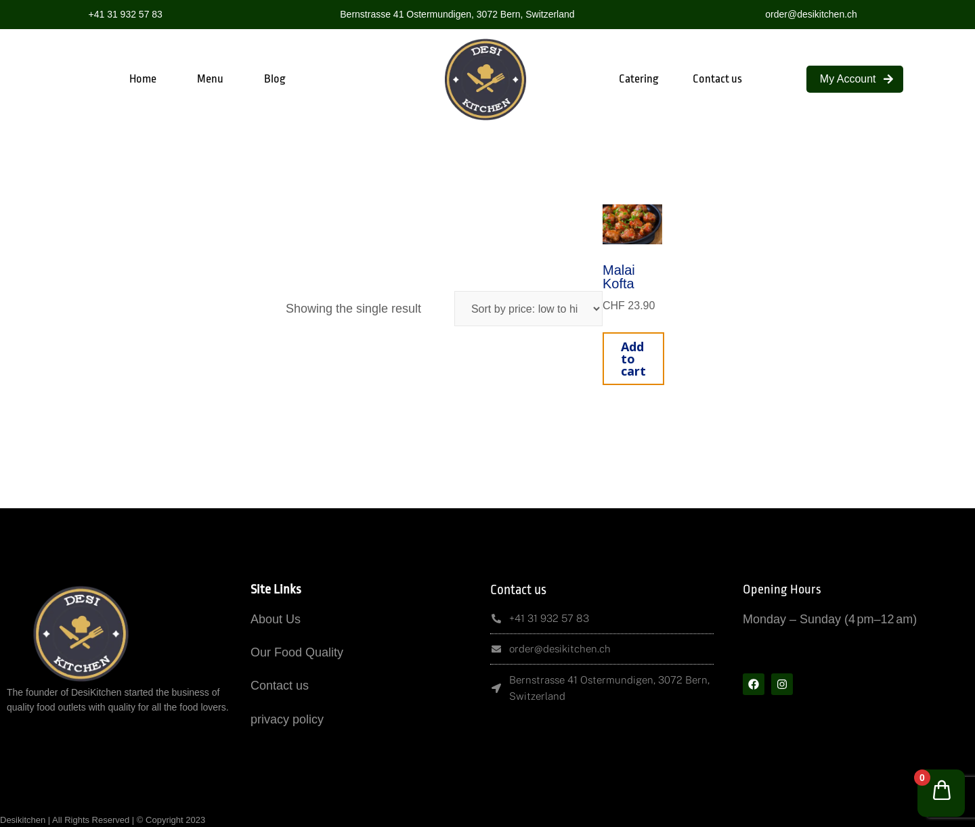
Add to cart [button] (633, 358)
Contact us (717, 78)
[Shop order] (528, 308)
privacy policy (287, 719)
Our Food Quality (297, 652)
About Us (276, 619)
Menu (210, 78)
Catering (639, 78)
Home (142, 78)
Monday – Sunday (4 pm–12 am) (830, 619)
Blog (275, 78)
